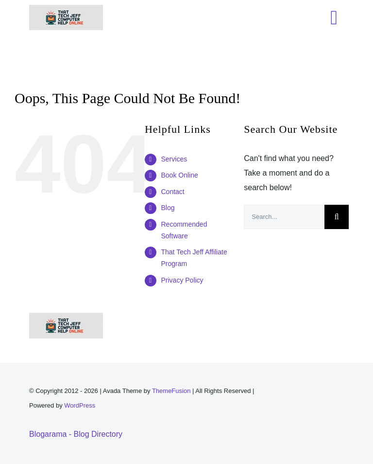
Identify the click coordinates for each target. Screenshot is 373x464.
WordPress (79, 405)
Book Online (179, 175)
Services (174, 159)
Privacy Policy (182, 280)
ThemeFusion (171, 390)
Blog (167, 208)
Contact (172, 192)
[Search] (336, 217)
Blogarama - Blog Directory (75, 434)
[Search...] (284, 217)
